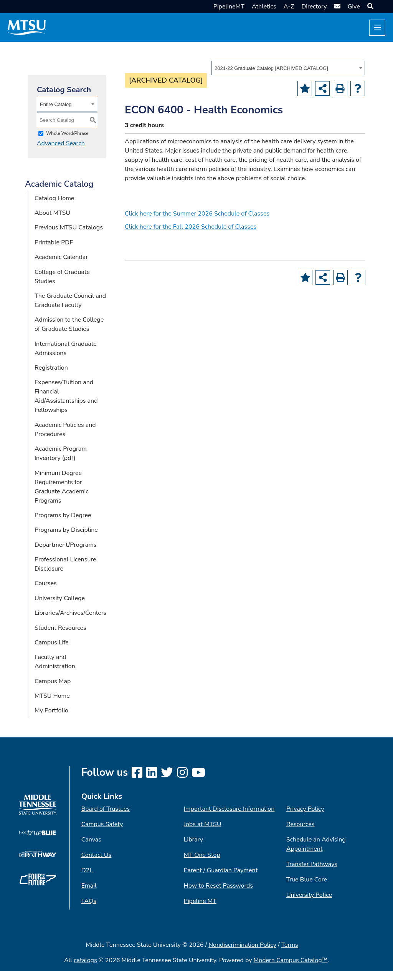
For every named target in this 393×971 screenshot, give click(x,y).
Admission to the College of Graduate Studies (69, 324)
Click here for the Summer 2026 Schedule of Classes (197, 213)
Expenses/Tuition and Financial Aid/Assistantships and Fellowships (66, 396)
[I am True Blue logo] (37, 832)
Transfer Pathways (311, 864)
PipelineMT (228, 6)
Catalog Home (54, 198)
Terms (289, 945)
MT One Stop (202, 855)
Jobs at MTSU (202, 824)
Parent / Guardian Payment (221, 870)
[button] (369, 6)
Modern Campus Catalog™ (291, 960)
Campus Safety (102, 824)
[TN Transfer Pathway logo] (37, 853)
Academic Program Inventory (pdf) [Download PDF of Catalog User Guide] (61, 453)
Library (193, 839)
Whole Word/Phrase (67, 133)
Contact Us (96, 855)
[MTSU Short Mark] (27, 27)
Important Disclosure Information (229, 809)
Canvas (91, 839)
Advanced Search (61, 143)
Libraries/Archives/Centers (70, 613)
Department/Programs (66, 545)
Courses (46, 583)
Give (354, 6)
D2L (87, 870)
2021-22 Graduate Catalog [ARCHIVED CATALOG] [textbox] (271, 68)
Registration (51, 368)
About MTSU (52, 213)
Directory (314, 6)
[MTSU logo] (37, 804)
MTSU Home (52, 696)
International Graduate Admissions (66, 348)
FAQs (88, 901)
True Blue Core (306, 879)
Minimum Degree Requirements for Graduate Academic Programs (62, 487)
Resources (300, 824)
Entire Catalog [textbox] (55, 104)
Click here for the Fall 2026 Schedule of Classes (190, 226)
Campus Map (53, 681)
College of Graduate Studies (62, 276)
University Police (309, 895)
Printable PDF (54, 242)
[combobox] (288, 68)
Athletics (264, 6)
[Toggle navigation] (377, 28)
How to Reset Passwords (218, 885)
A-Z (289, 6)
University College (60, 598)
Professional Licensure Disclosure (65, 564)
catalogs (85, 960)
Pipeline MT (200, 901)
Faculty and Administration (55, 662)
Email (89, 885)
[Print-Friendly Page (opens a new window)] (340, 88)
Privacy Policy (305, 809)
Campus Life (52, 642)
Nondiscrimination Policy (242, 945)
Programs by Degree (63, 515)
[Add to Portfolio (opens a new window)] (304, 88)
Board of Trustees (105, 809)
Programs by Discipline (66, 530)
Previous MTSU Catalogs (69, 227)
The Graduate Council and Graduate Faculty (70, 300)
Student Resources (60, 628)
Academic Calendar (61, 257)
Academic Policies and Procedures (65, 429)
